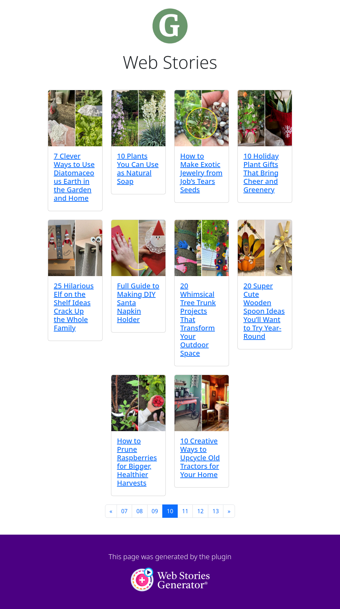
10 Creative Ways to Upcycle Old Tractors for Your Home (200, 457)
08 (139, 511)
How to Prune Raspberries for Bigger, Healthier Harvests (137, 462)
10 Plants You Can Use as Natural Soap (137, 168)
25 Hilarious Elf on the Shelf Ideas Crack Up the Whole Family (74, 307)
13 (215, 511)
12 (200, 511)
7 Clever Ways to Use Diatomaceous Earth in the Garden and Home (74, 177)
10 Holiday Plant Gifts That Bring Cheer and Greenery (261, 172)
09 (155, 511)
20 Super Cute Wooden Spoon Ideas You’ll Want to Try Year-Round (264, 311)
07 (124, 511)
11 (185, 511)
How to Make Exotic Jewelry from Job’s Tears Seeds (201, 172)
